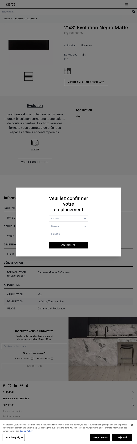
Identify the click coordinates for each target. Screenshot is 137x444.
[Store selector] (68, 226)
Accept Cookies (100, 437)
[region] (68, 432)
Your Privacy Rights (13, 437)
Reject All (122, 437)
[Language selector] (68, 234)
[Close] (131, 425)
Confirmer (68, 245)
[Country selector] (68, 219)
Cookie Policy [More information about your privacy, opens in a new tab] (26, 431)
